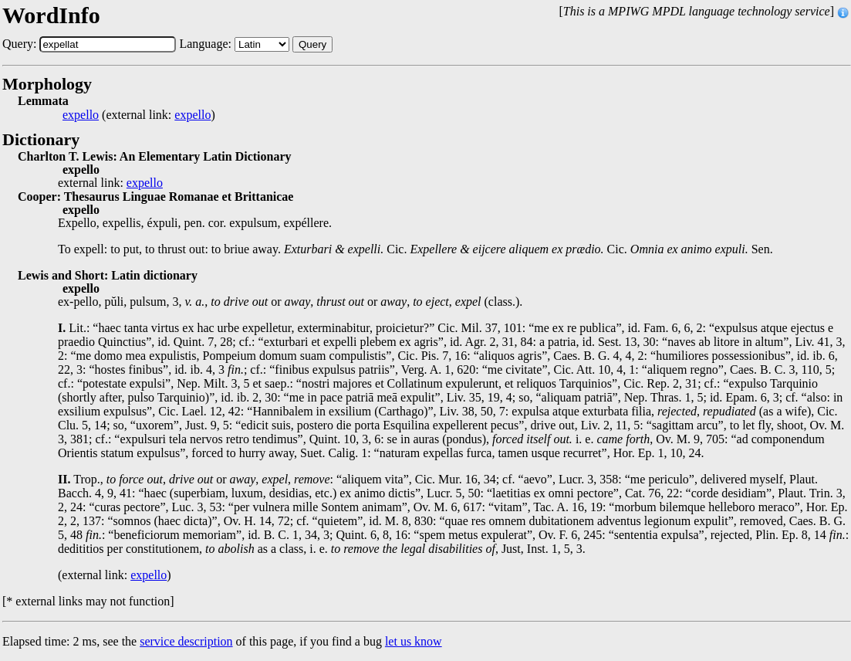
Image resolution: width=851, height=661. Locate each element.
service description (186, 641)
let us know (413, 641)
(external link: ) (138, 115)
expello (80, 115)
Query (312, 44)
